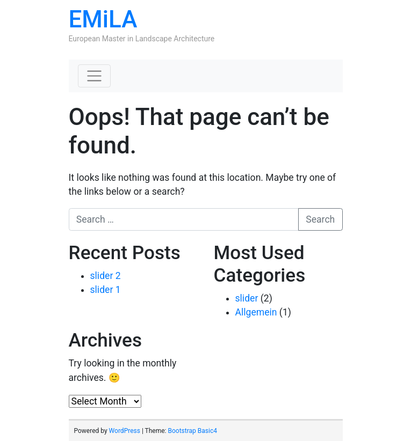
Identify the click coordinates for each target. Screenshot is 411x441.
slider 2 (105, 275)
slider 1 (105, 289)
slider (246, 298)
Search (320, 219)
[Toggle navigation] (94, 76)
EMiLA (103, 19)
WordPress (124, 431)
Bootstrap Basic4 (192, 431)
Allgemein (256, 312)
